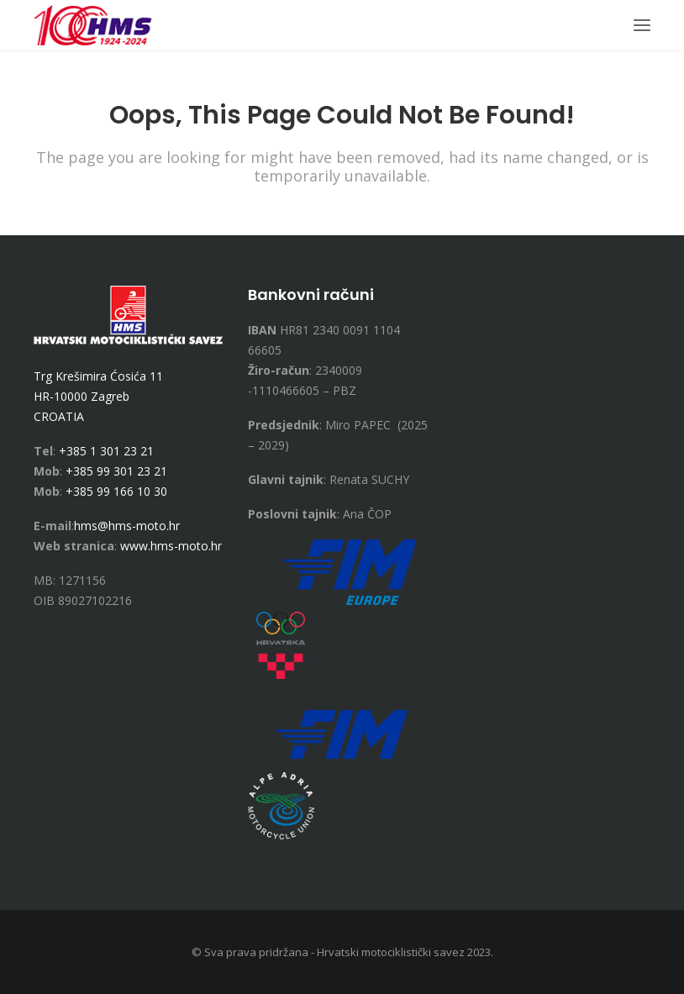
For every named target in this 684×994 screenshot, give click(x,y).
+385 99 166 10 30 (116, 491)
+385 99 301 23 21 (116, 471)
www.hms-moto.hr (171, 546)
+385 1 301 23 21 (106, 451)
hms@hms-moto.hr (127, 526)
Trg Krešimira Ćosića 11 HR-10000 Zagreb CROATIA (98, 396)
